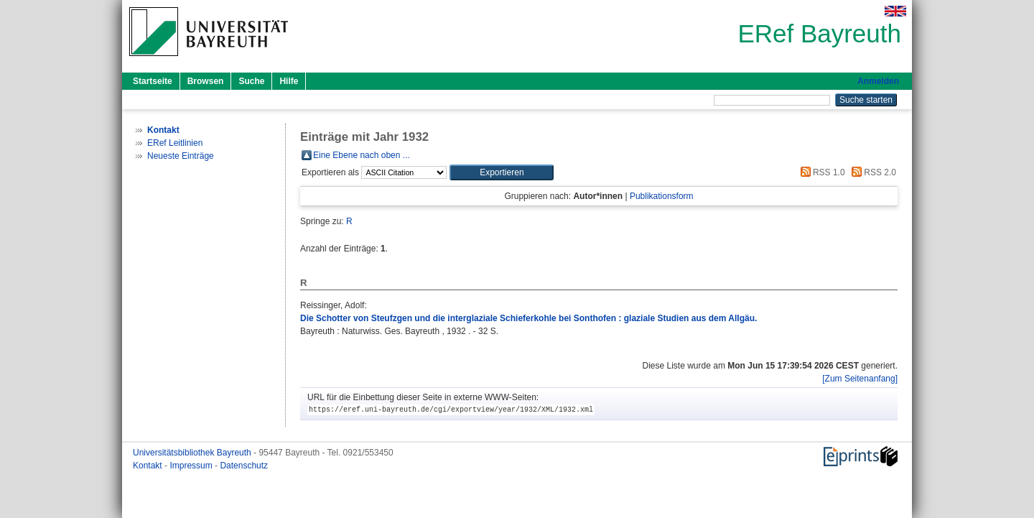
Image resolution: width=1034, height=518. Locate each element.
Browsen (205, 81)
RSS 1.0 (820, 172)
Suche (251, 81)
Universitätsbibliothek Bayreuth (193, 453)
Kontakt (148, 466)
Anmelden (878, 81)
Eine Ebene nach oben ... (361, 155)
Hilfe (288, 81)
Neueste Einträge (180, 156)
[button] (502, 172)
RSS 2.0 (871, 172)
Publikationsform (662, 196)
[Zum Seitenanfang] (860, 379)
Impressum (192, 466)
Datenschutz (244, 466)
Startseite (152, 81)
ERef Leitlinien (174, 143)
